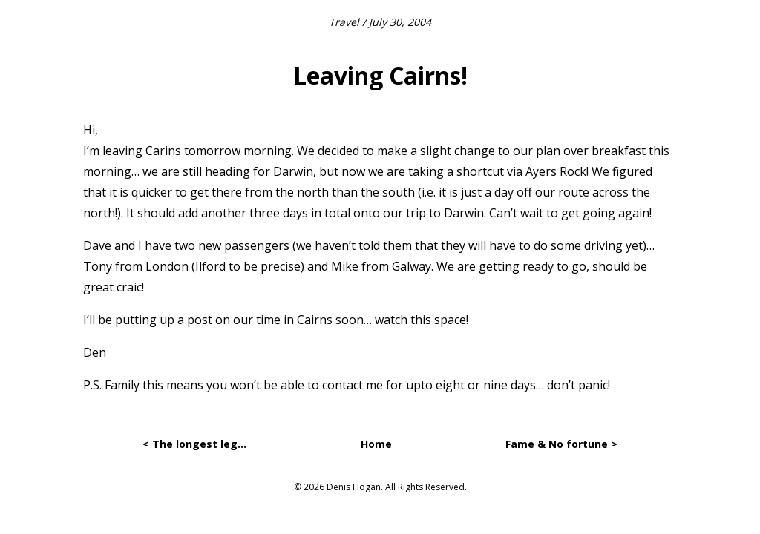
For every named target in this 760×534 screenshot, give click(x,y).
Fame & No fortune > (561, 444)
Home (376, 444)
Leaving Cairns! (380, 75)
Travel (344, 22)
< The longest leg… (194, 444)
